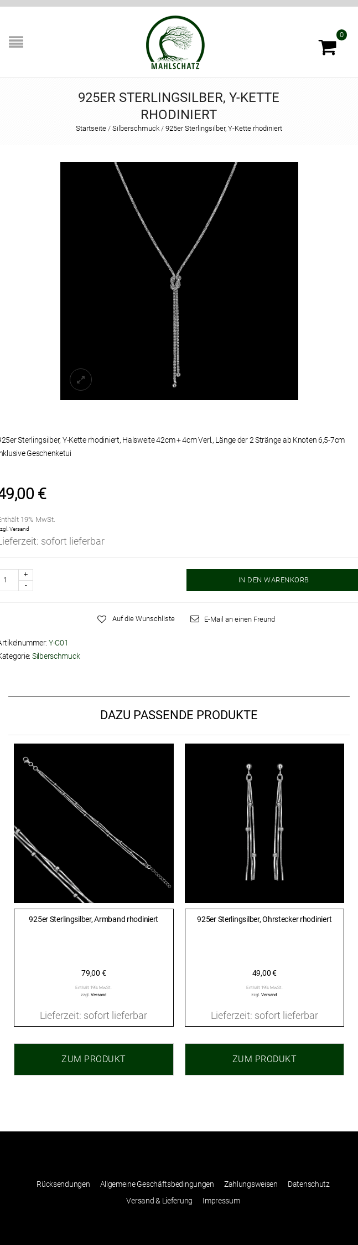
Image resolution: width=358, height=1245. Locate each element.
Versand (19, 528)
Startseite (91, 128)
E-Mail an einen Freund (239, 619)
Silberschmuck (135, 128)
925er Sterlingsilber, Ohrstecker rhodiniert (264, 919)
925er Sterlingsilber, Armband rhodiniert (93, 919)
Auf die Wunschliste (143, 618)
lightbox (81, 379)
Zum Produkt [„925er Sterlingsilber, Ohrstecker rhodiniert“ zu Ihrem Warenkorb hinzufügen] (264, 1059)
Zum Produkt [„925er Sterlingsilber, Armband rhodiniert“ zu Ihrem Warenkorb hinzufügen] (93, 1059)
